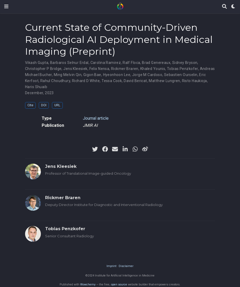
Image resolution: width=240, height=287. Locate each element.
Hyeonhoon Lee (116, 75)
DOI (43, 105)
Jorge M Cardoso (147, 75)
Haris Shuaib (36, 87)
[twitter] (95, 149)
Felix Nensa (99, 69)
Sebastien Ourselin (181, 75)
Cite (30, 105)
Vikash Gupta (36, 63)
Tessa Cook (112, 81)
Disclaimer (126, 266)
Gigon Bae (92, 75)
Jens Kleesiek (75, 69)
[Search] (224, 7)
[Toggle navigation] (6, 6)
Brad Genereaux (156, 63)
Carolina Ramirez (105, 63)
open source (119, 284)
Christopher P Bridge (43, 69)
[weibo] (145, 149)
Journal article (96, 118)
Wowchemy (87, 284)
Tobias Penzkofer (182, 69)
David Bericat (135, 81)
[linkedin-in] (125, 149)
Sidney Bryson (184, 63)
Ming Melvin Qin (67, 75)
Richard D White (86, 81)
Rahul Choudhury (55, 81)
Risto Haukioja (194, 81)
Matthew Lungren (164, 81)
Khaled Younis (152, 69)
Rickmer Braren (124, 69)
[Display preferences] (233, 7)
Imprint (111, 266)
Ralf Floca (131, 63)
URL (57, 105)
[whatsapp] (135, 149)
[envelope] (115, 149)
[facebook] (105, 149)
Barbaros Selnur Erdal (69, 63)
